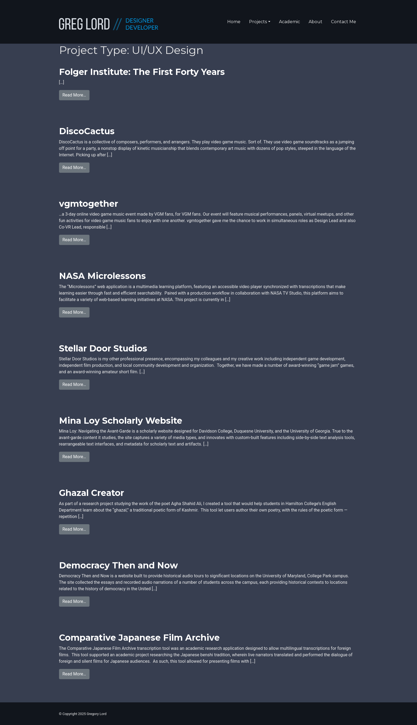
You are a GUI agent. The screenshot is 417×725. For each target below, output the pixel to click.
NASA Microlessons (102, 276)
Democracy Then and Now (118, 565)
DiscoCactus (87, 131)
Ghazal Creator (91, 493)
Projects (258, 21)
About (315, 21)
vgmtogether (88, 203)
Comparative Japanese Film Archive (139, 637)
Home (233, 21)
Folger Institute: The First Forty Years (142, 72)
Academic (289, 21)
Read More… (74, 95)
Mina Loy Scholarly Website (120, 420)
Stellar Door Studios (103, 348)
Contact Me (343, 21)
